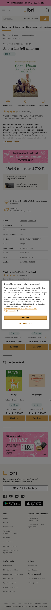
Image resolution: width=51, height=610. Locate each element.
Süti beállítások (25, 324)
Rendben (25, 317)
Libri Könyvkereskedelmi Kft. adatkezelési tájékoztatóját (20, 309)
